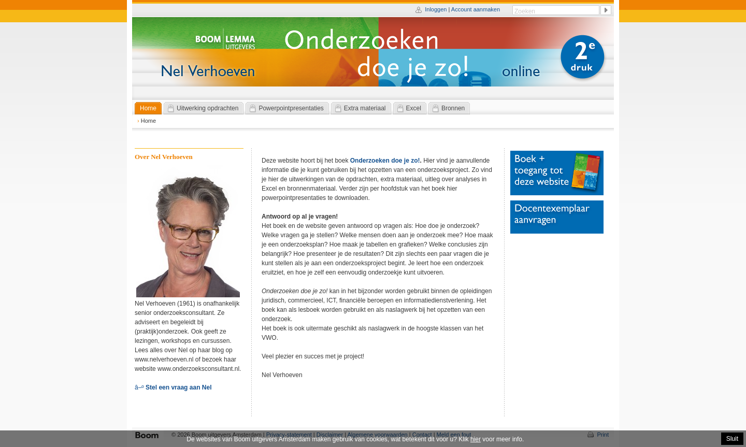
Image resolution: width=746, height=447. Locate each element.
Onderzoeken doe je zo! (385, 160)
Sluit (732, 438)
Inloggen (436, 9)
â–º (173, 387)
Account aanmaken (475, 9)
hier (475, 439)
